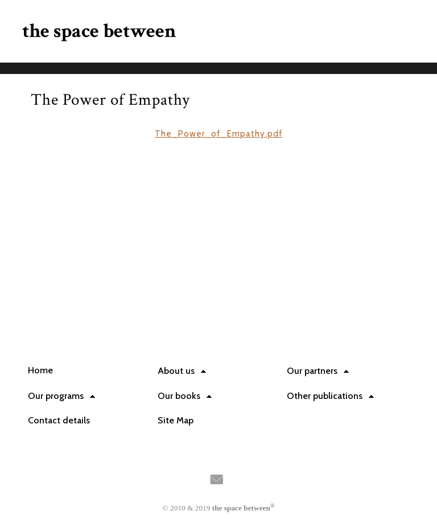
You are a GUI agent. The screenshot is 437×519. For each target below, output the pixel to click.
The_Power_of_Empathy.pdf (219, 134)
